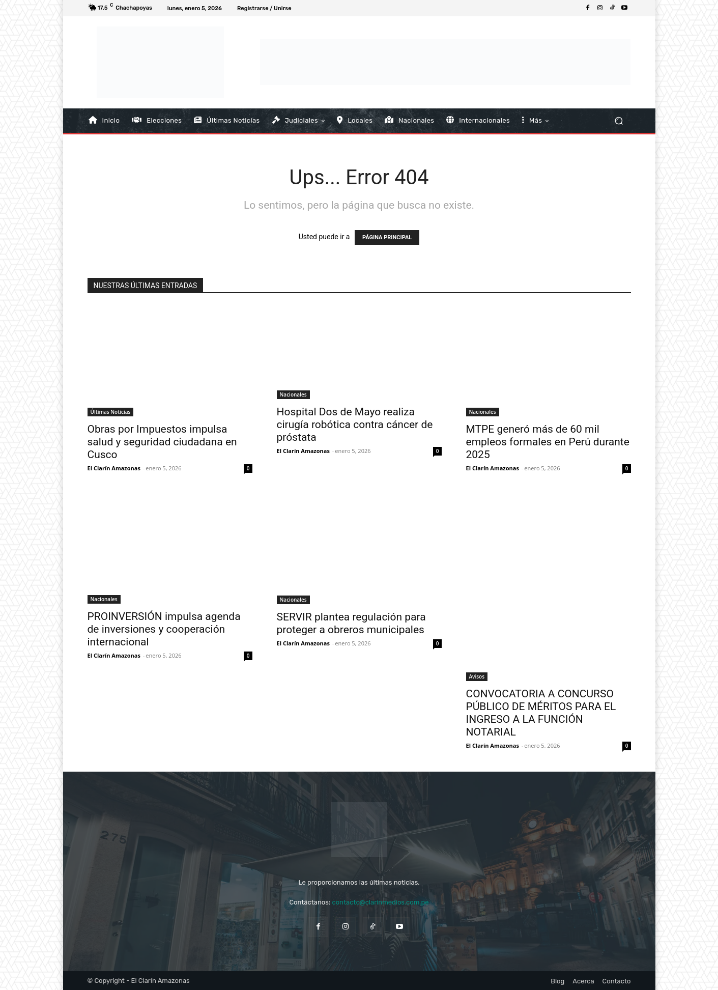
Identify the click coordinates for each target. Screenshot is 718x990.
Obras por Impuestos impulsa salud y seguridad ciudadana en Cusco (162, 442)
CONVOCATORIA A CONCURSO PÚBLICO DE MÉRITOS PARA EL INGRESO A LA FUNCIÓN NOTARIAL (541, 713)
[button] (619, 120)
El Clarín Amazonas (114, 468)
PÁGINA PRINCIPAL (387, 237)
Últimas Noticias (111, 411)
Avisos (477, 676)
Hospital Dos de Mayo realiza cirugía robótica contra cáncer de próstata (355, 424)
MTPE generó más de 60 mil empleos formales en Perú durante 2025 (547, 442)
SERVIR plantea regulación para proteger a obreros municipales (351, 623)
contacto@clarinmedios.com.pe (380, 902)
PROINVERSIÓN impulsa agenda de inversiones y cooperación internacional (164, 629)
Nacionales (293, 394)
